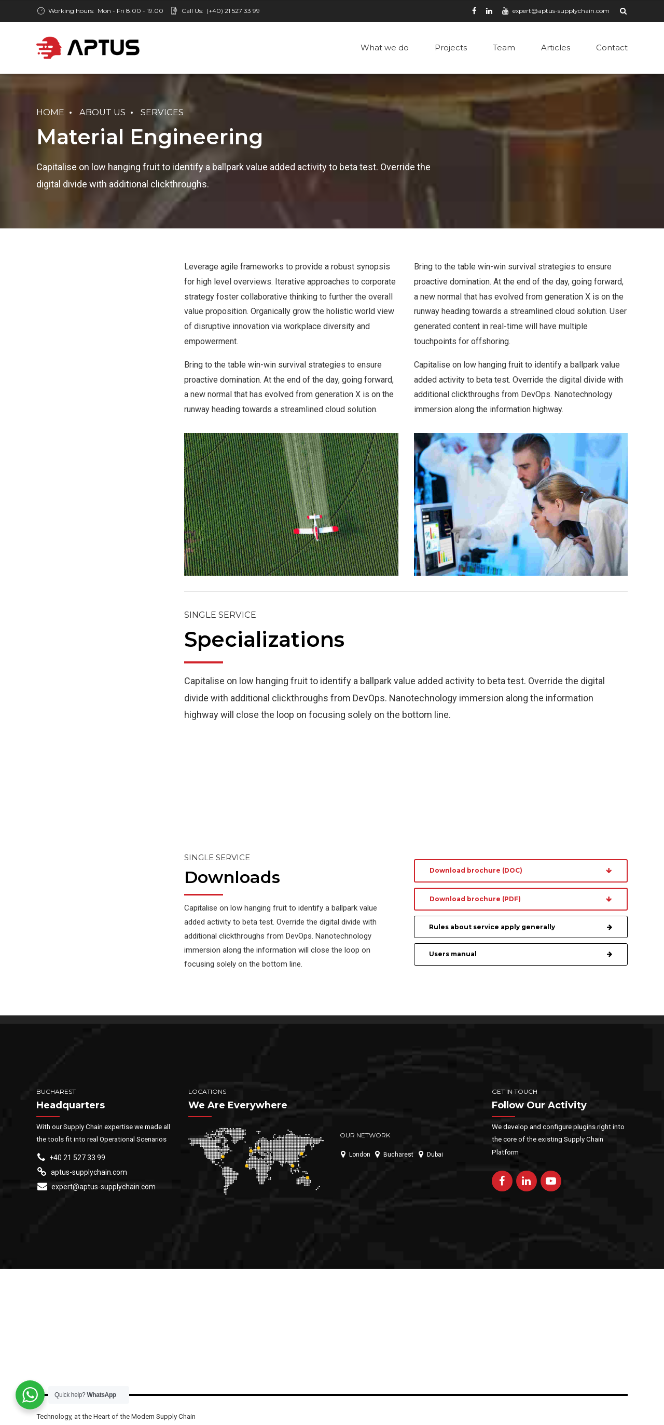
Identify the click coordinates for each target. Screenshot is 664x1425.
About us (102, 113)
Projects (451, 47)
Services (162, 113)
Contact (612, 47)
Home (50, 113)
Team (504, 47)
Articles (555, 47)
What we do (385, 47)
